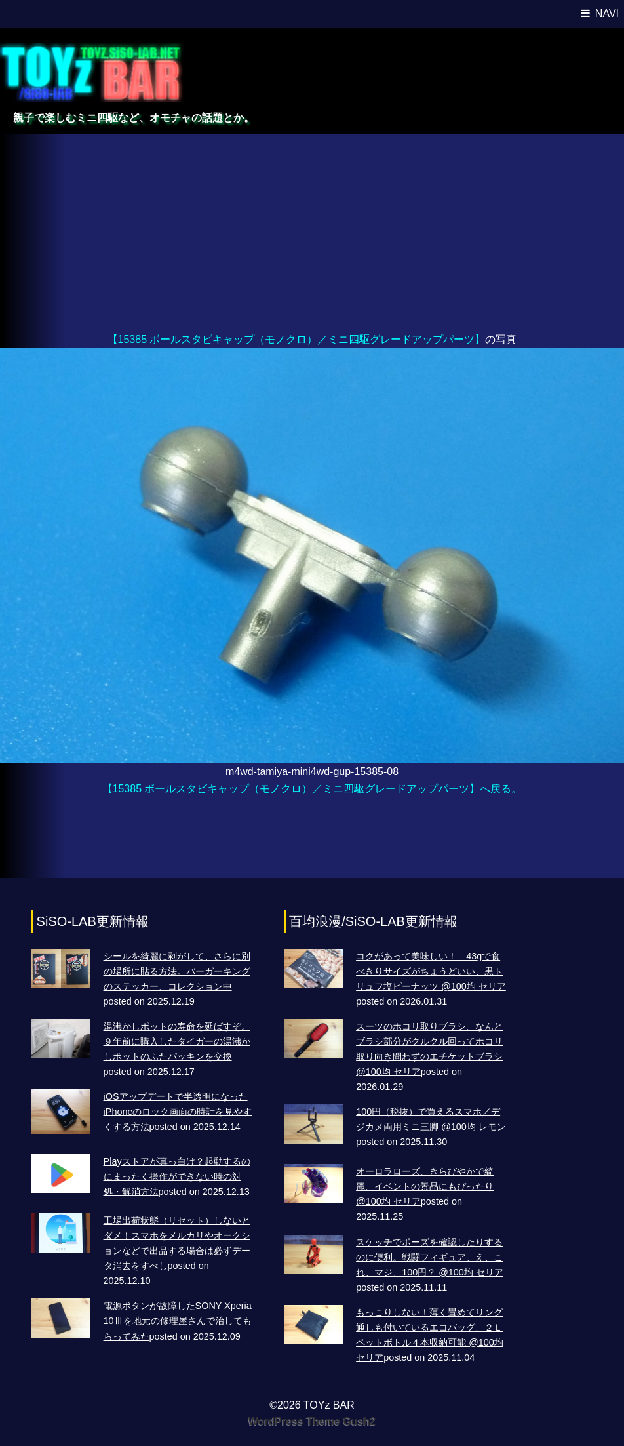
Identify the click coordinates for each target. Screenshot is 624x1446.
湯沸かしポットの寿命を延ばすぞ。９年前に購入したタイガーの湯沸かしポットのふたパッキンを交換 (177, 1041)
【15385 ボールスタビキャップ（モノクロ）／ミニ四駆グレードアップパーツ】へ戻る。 (312, 788)
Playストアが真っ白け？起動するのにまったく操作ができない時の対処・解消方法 (177, 1176)
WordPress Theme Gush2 (312, 1421)
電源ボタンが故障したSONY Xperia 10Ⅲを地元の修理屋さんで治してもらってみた (178, 1320)
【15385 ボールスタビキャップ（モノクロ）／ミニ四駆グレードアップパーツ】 (296, 339)
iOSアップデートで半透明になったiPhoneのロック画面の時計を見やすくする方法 (178, 1111)
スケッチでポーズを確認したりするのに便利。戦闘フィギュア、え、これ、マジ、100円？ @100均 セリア (429, 1257)
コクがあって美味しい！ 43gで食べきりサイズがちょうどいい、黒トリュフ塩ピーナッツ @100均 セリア (431, 971)
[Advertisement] (312, 233)
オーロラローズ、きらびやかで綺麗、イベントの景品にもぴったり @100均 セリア (425, 1186)
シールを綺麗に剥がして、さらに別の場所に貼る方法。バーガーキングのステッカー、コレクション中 (177, 971)
